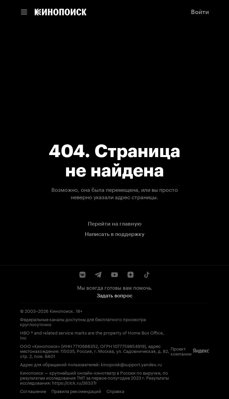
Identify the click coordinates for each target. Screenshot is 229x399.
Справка (115, 390)
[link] (60, 12)
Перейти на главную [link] (115, 224)
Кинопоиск (61, 310)
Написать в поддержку (115, 234)
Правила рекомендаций (76, 390)
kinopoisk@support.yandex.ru (131, 364)
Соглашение (33, 390)
